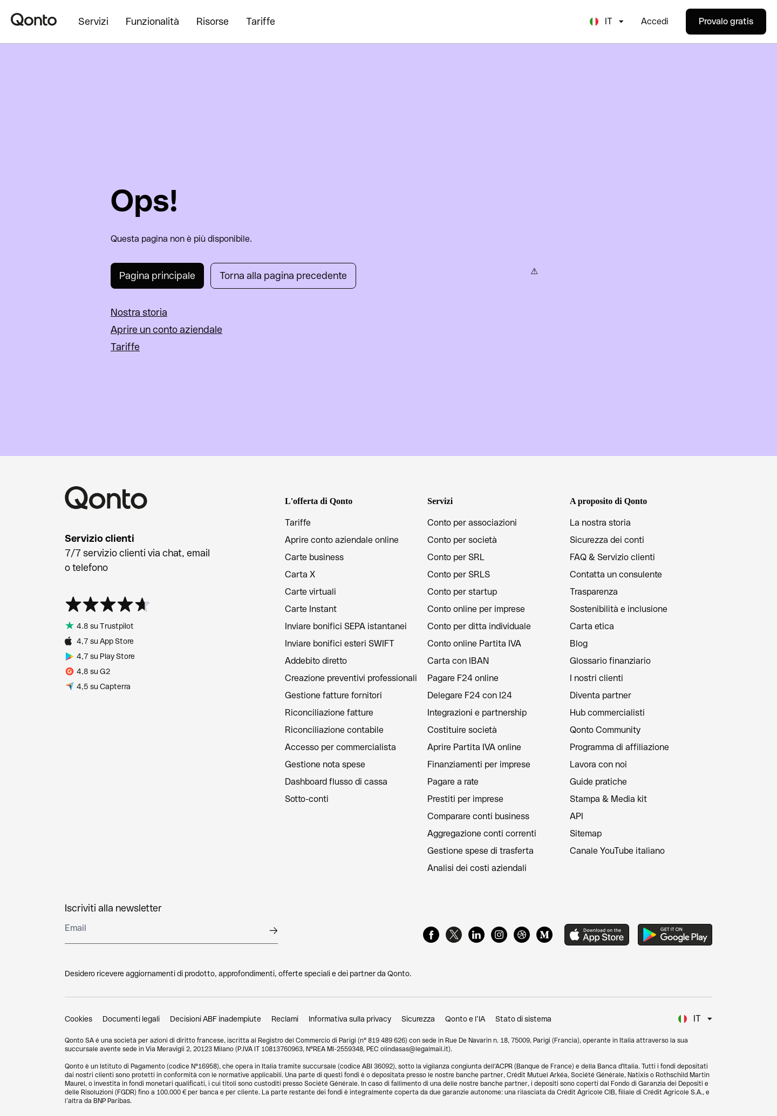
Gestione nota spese (325, 764)
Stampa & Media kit (608, 799)
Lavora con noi (598, 764)
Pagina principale (157, 275)
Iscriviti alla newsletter (113, 908)
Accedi (655, 21)
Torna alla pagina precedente (283, 275)
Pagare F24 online (463, 678)
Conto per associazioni (472, 523)
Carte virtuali (310, 592)
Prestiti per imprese (465, 799)
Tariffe (125, 346)
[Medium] (544, 935)
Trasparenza (594, 592)
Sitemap (586, 833)
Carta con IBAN (458, 661)
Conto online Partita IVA (474, 643)
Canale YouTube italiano (617, 851)
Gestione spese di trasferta (480, 851)
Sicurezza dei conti (607, 540)
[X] (454, 935)
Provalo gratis (726, 21)
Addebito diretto (316, 661)
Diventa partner (600, 695)
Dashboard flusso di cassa (336, 782)
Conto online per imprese (476, 609)
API (576, 816)
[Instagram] (499, 935)
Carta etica (592, 626)
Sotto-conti (307, 799)
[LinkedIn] (476, 935)
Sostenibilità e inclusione (618, 609)
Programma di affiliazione (619, 747)
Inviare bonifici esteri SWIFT (339, 643)
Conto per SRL (456, 557)
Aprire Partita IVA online (474, 747)
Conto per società (462, 540)
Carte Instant (311, 609)
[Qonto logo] (34, 19)
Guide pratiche (598, 782)
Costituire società (462, 730)
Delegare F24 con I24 (469, 695)
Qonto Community (605, 730)
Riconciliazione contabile (334, 730)
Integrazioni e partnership (477, 712)
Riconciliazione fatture (329, 712)
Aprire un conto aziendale (166, 329)
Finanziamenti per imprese (478, 764)
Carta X (300, 574)
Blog (579, 643)
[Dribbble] (522, 935)
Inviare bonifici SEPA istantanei (346, 626)
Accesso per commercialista (340, 747)
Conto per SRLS (458, 574)
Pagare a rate (453, 782)
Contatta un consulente (616, 574)
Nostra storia (139, 312)
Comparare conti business (478, 816)
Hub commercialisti (607, 712)
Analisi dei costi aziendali (477, 868)
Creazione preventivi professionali (351, 678)
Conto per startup (462, 592)
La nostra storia (600, 523)
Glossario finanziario (610, 661)
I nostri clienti (596, 678)
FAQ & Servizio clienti (612, 557)
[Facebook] (431, 935)
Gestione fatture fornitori (333, 695)
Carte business (314, 557)
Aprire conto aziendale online (342, 540)
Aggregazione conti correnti (481, 833)
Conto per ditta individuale (479, 626)
